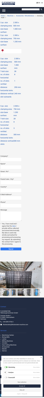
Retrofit (4, 349)
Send (11, 249)
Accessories (6, 347)
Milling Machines (7, 341)
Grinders (4, 343)
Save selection (22, 382)
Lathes (4, 339)
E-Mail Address (6, 194)
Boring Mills (6, 337)
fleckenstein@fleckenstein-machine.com (15, 324)
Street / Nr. (4, 171)
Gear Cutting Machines (9, 345)
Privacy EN (24, 394)
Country (4, 187)
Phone (4, 202)
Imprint (19, 394)
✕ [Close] (41, 357)
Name (4, 164)
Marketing (11, 367)
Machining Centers (8, 335)
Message (3, 210)
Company (4, 156)
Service (4, 351)
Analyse (11, 372)
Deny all (22, 390)
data (13, 226)
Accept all (22, 386)
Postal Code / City (7, 179)
